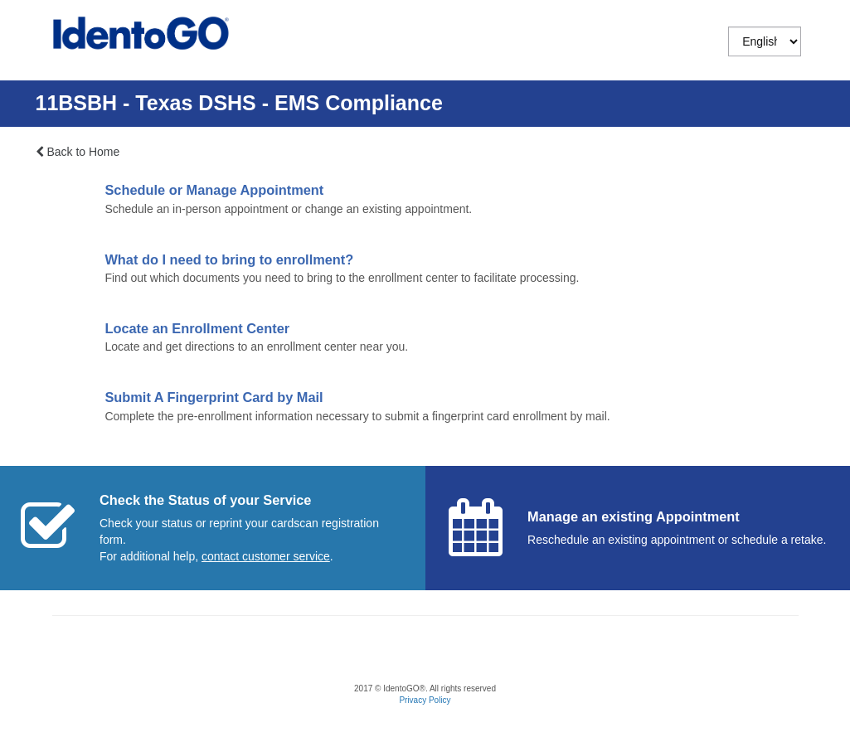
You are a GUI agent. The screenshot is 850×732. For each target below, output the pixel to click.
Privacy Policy (424, 700)
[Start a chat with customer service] (266, 556)
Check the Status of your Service (205, 499)
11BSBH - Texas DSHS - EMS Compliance (239, 102)
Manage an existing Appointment (633, 516)
